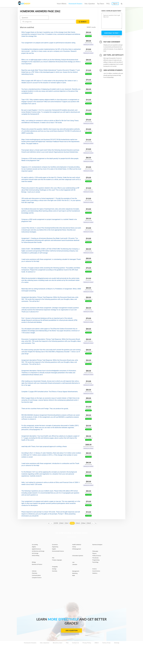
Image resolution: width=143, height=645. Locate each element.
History (74, 542)
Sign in (115, 3)
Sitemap (116, 638)
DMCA (97, 638)
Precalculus (95, 553)
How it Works (61, 4)
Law (73, 557)
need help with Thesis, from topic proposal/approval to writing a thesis (44, 441)
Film (53, 553)
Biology (34, 557)
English (54, 544)
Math (73, 570)
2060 (61, 518)
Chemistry (35, 568)
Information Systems (78, 550)
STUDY (27, 3)
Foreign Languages (58, 555)
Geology (54, 564)
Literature (75, 559)
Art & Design (35, 548)
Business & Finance (38, 559)
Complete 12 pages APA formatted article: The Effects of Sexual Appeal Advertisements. (49, 386)
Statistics (95, 568)
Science (94, 564)
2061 (67, 518)
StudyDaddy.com (76, 640)
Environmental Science (59, 546)
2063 (78, 518)
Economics (55, 539)
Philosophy (95, 546)
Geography (55, 561)
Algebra (34, 542)
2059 (56, 518)
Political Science (97, 550)
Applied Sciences (37, 544)
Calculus (34, 566)
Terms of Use (106, 638)
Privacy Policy (87, 638)
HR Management (77, 544)
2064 (83, 518)
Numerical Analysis (98, 539)
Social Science (96, 566)
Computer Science (37, 572)
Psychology (95, 557)
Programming (96, 555)
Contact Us (75, 638)
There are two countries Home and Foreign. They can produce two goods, (44, 403)
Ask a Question (90, 4)
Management (76, 566)
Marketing (75, 568)
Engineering (55, 542)
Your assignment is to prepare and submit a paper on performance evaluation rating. (48, 38)
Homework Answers (75, 4)
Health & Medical (77, 539)
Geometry (55, 566)
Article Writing (36, 550)
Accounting (35, 539)
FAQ (108, 4)
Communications (37, 570)
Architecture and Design (39, 546)
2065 (88, 518)
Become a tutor (57, 638)
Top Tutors (100, 4)
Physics (94, 548)
